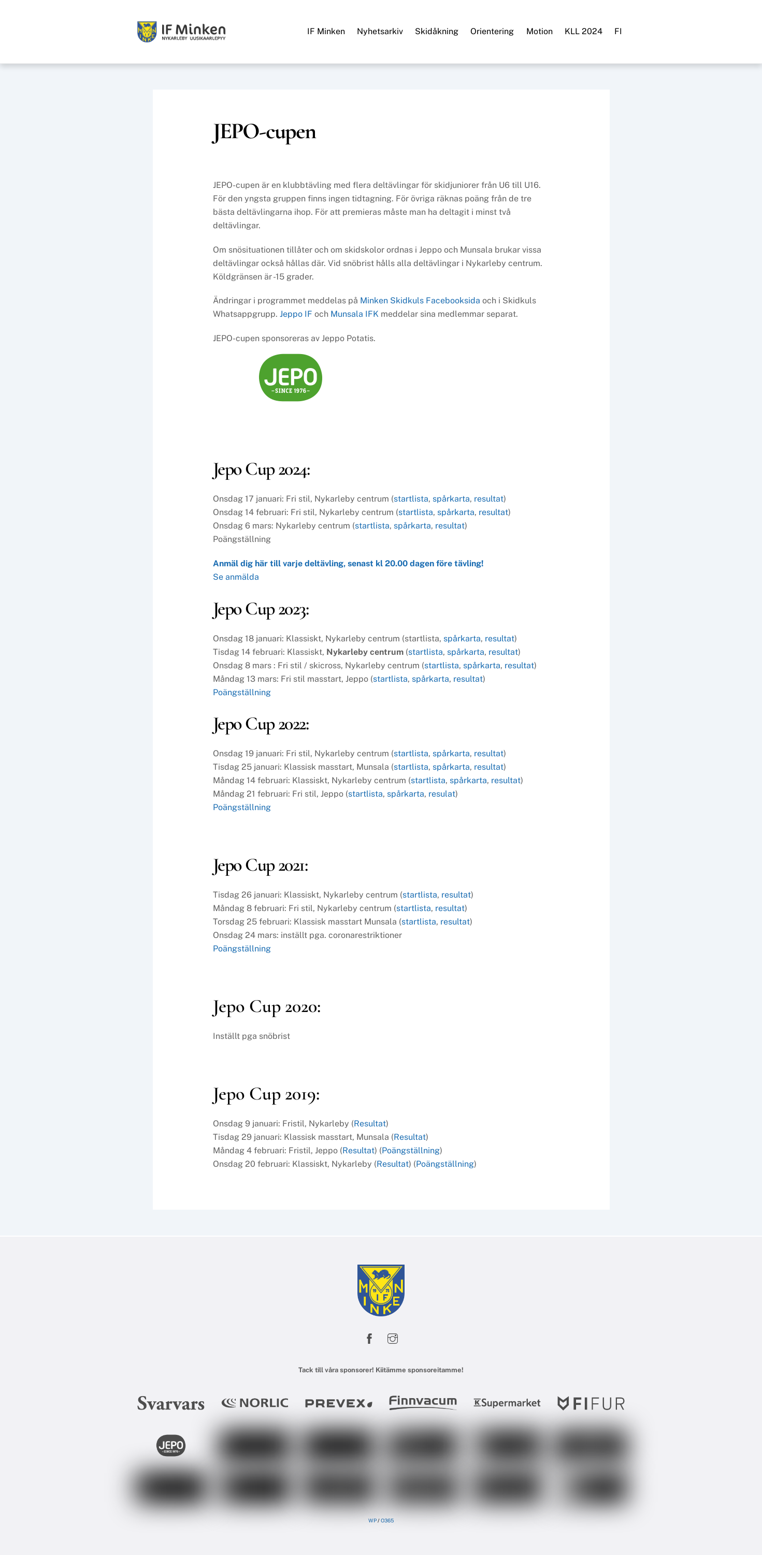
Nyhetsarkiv (380, 31)
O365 (387, 1520)
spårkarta (451, 499)
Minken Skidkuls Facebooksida (420, 300)
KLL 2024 (583, 31)
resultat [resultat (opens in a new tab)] (489, 753)
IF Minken (326, 31)
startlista (411, 499)
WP (372, 1520)
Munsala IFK (354, 314)
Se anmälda (236, 577)
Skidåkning (436, 31)
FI (618, 31)
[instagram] (392, 1337)
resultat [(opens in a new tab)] (450, 908)
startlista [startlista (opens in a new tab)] (411, 753)
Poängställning (242, 692)
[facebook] (369, 1337)
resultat (489, 499)
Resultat (370, 1123)
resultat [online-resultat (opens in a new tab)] (456, 895)
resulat (441, 794)
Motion (539, 31)
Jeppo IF (296, 314)
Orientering (492, 31)
